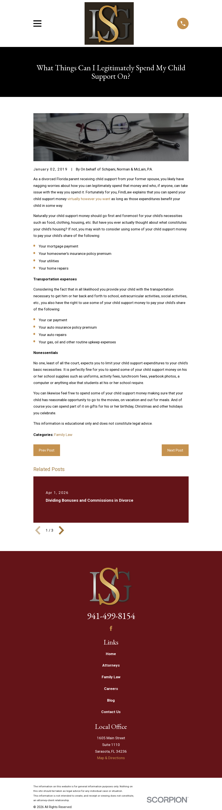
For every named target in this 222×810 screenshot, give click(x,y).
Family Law (63, 434)
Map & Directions (111, 758)
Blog (111, 700)
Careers (111, 688)
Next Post (175, 450)
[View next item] (61, 530)
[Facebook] (111, 628)
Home (111, 654)
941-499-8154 (111, 616)
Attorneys (111, 665)
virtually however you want (88, 199)
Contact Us (111, 712)
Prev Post (46, 450)
